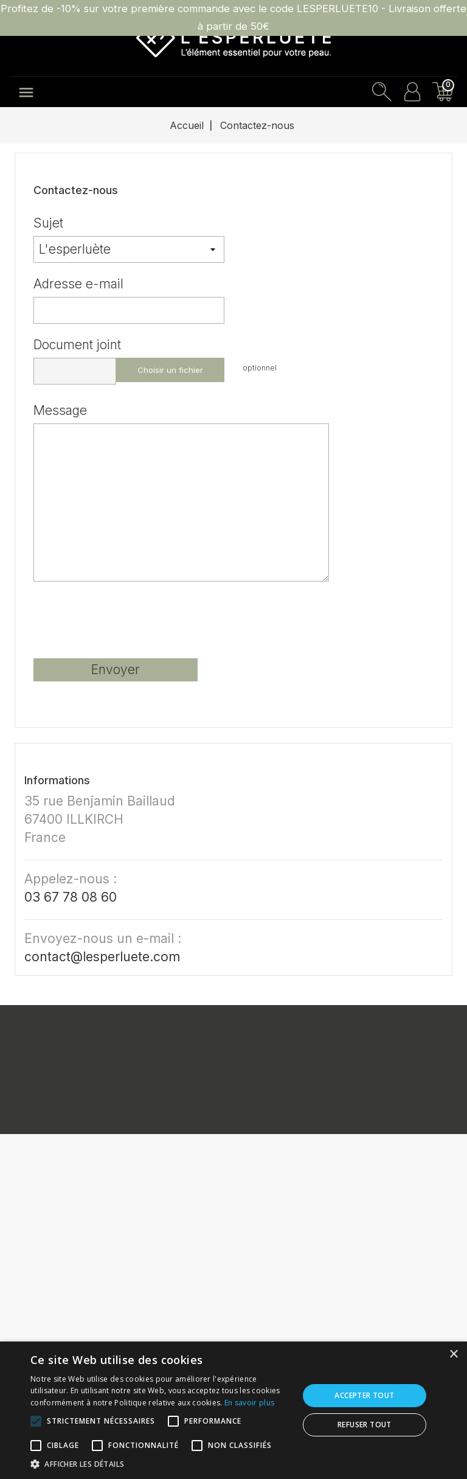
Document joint (77, 343)
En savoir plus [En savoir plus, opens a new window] (249, 1402)
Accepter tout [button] (364, 1395)
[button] (160, 1464)
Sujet (48, 222)
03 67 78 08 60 (70, 897)
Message (60, 409)
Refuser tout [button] (364, 1424)
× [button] (453, 1354)
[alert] (233, 1410)
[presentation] (125, 625)
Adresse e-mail (78, 283)
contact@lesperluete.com (102, 956)
